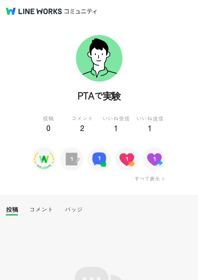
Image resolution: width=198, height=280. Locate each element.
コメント (41, 209)
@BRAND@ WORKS (34, 11)
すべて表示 (146, 178)
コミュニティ (80, 11)
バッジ (74, 209)
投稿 (12, 209)
